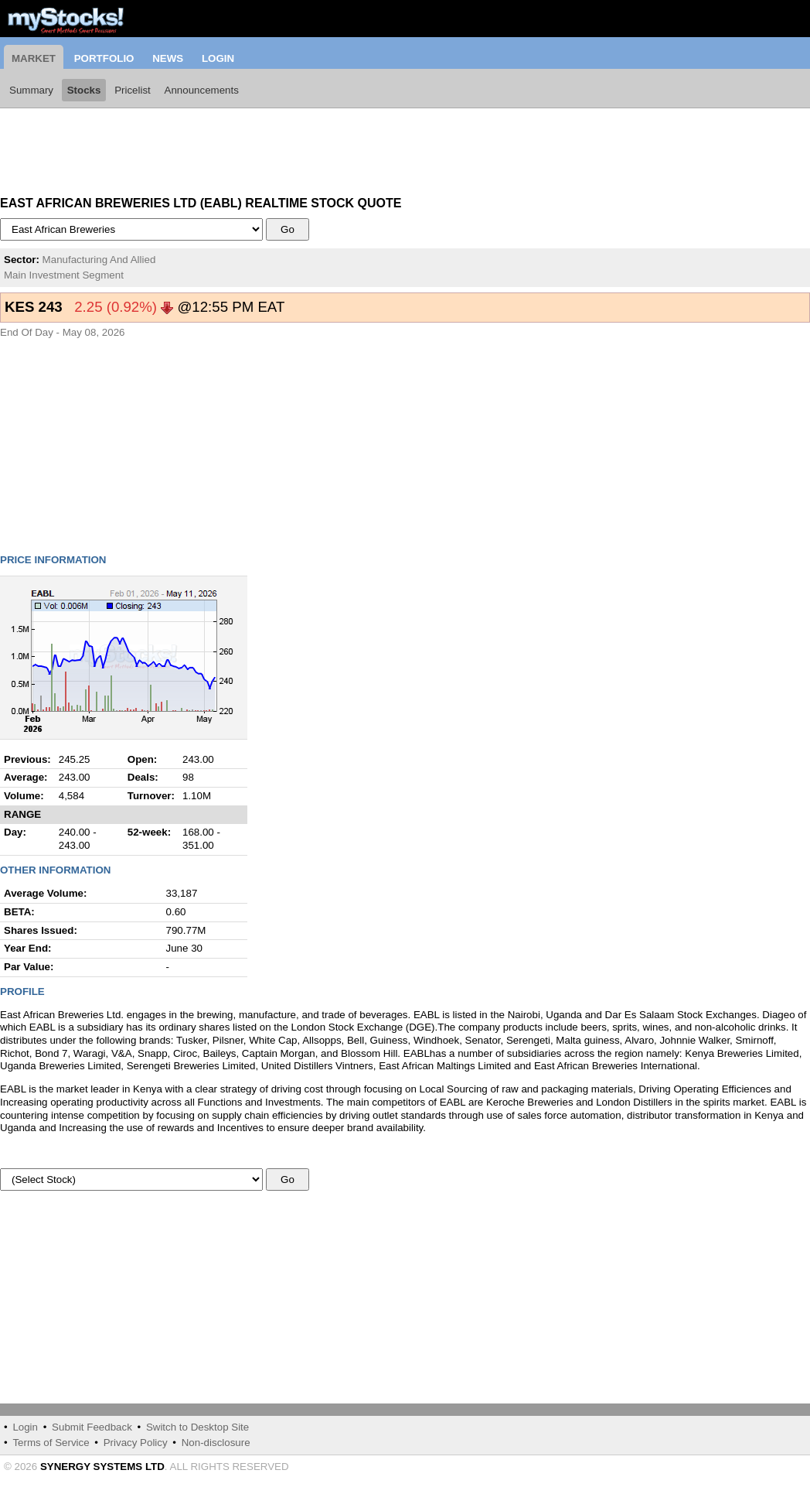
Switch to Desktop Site (197, 1427)
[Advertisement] (123, 147)
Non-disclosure (216, 1442)
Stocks (84, 90)
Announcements (202, 90)
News (167, 58)
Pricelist (132, 90)
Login (218, 58)
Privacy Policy (136, 1442)
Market (34, 58)
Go (288, 229)
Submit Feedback (92, 1427)
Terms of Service (50, 1442)
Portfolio (104, 58)
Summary (31, 90)
